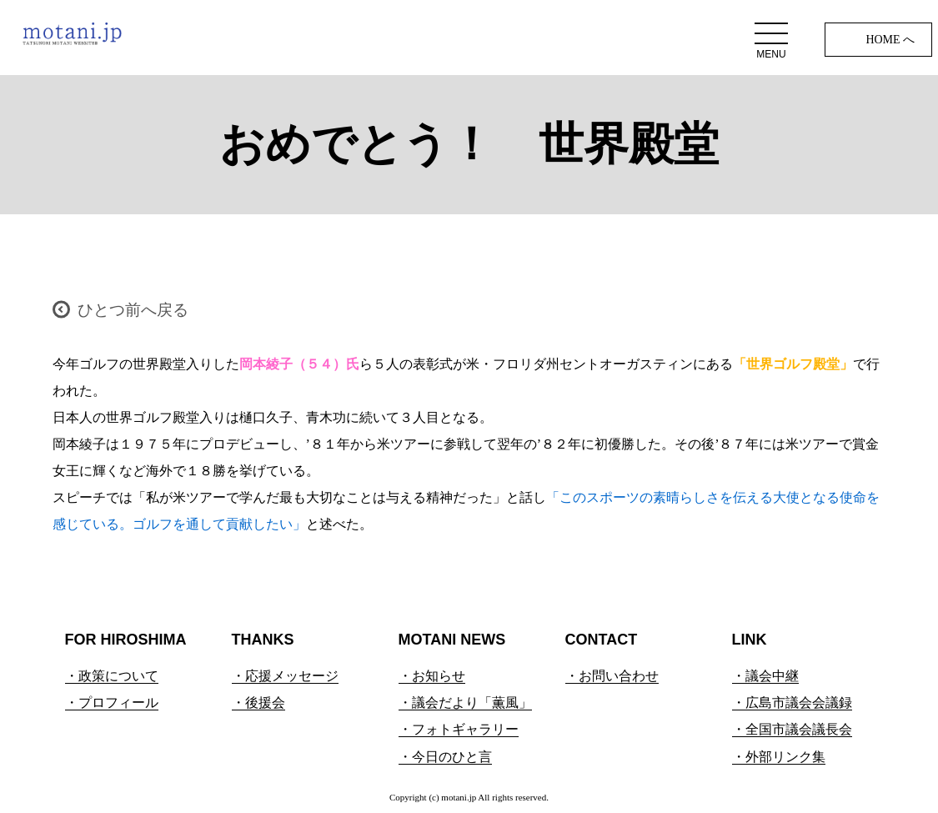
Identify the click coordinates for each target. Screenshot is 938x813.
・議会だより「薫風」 (465, 702)
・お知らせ (432, 676)
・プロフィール (111, 702)
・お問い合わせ (612, 676)
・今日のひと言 (445, 757)
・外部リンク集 (778, 757)
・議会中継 (765, 676)
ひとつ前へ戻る (133, 310)
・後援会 (258, 702)
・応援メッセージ (285, 676)
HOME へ (890, 39)
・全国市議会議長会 (792, 729)
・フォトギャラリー (459, 729)
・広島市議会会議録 (792, 702)
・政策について (111, 676)
